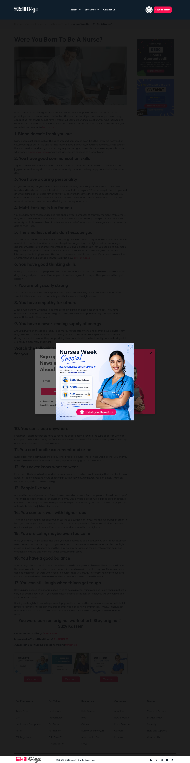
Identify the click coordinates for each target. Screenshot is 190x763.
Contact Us (109, 10)
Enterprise (92, 9)
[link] (95, 381)
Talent (76, 9)
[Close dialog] (130, 346)
